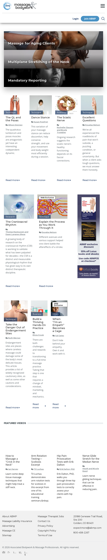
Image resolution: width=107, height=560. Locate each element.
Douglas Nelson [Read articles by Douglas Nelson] (92, 125)
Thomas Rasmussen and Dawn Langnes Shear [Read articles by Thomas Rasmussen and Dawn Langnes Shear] (17, 233)
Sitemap (6, 535)
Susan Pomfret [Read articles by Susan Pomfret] (41, 122)
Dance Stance (40, 117)
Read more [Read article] (12, 180)
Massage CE (8, 530)
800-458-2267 (81, 532)
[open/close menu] (103, 6)
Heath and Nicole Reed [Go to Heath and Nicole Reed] (90, 470)
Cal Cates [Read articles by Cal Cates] (59, 336)
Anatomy (61, 112)
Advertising (8, 526)
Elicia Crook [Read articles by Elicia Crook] (38, 335)
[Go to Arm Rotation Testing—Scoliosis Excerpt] (40, 460)
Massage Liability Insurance (17, 521)
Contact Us (44, 521)
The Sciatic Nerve (64, 119)
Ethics (56, 314)
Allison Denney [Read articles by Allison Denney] (15, 125)
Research (10, 217)
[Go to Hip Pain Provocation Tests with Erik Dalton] (66, 460)
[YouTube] (26, 553)
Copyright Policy (47, 530)
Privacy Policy (45, 526)
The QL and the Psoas (13, 119)
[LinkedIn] (20, 553)
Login (76, 18)
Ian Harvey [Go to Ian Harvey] (13, 469)
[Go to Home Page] (25, 6)
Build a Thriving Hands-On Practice (39, 324)
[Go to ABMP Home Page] (7, 5)
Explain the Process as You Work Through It (52, 224)
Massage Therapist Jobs (51, 516)
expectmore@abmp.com (87, 528)
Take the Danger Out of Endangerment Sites (16, 329)
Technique (11, 112)
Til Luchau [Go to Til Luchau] (39, 469)
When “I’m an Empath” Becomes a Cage (59, 325)
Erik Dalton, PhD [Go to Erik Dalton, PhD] (67, 469)
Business (37, 314)
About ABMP (9, 516)
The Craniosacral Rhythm (16, 223)
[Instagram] (15, 553)
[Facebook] (4, 553)
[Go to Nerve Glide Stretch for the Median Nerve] (91, 458)
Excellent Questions (89, 119)
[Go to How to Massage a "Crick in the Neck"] (15, 460)
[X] (9, 553)
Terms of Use (45, 535)
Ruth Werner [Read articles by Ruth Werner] (14, 338)
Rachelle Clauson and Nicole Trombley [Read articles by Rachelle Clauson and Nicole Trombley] (65, 130)
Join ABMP (90, 18)
